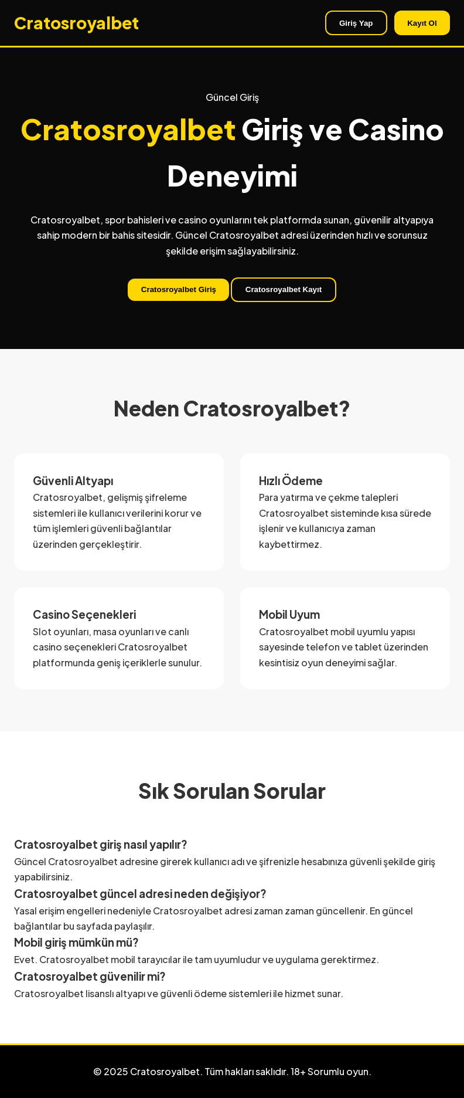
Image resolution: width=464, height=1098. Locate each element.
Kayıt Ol (421, 23)
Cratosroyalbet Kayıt (283, 289)
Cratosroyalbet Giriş (178, 289)
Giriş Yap (356, 23)
